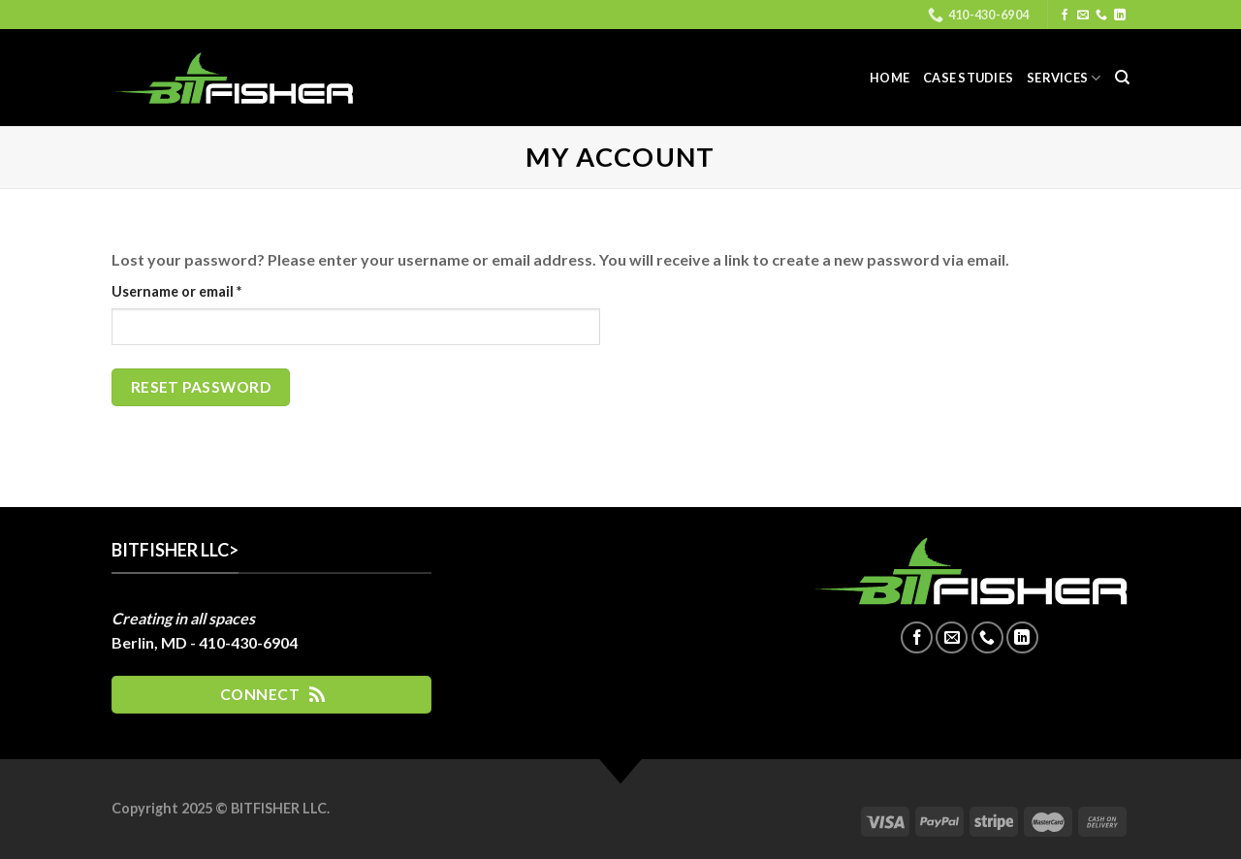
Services (1064, 78)
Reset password (201, 387)
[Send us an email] (1083, 15)
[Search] (1122, 77)
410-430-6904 (248, 642)
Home (889, 77)
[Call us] (1101, 15)
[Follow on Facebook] (1064, 15)
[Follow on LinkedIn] (1120, 15)
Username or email (206, 290)
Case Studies (968, 77)
